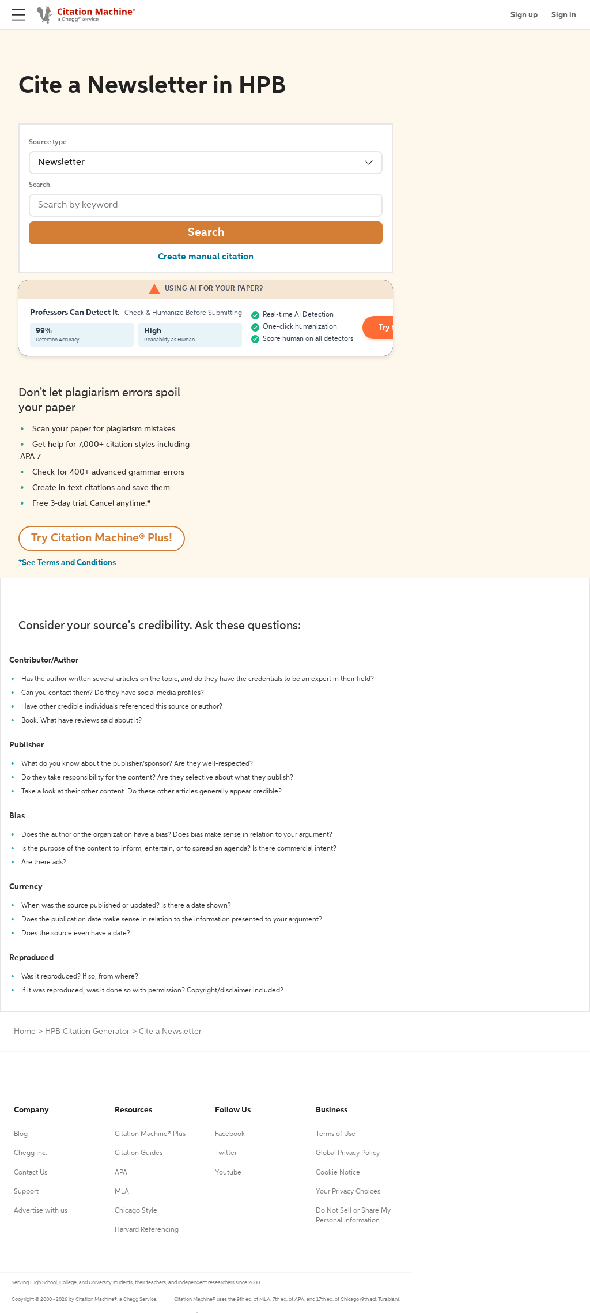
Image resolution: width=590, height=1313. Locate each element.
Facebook (230, 1134)
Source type (47, 142)
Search (39, 185)
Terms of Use (335, 1134)
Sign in (563, 15)
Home (25, 1032)
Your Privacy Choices (348, 1191)
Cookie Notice (338, 1172)
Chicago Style (136, 1210)
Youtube (228, 1172)
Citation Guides (138, 1153)
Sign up (524, 15)
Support (26, 1191)
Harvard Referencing (147, 1230)
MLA (122, 1191)
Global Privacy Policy (348, 1153)
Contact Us (30, 1172)
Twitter (226, 1153)
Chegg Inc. (30, 1153)
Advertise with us (40, 1210)
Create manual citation (206, 257)
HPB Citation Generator (87, 1032)
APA (121, 1172)
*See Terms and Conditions (67, 563)
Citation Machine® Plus (150, 1134)
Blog (21, 1134)
